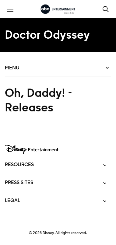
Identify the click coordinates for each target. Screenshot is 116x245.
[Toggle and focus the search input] (106, 9)
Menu (57, 68)
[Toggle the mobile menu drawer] (10, 9)
